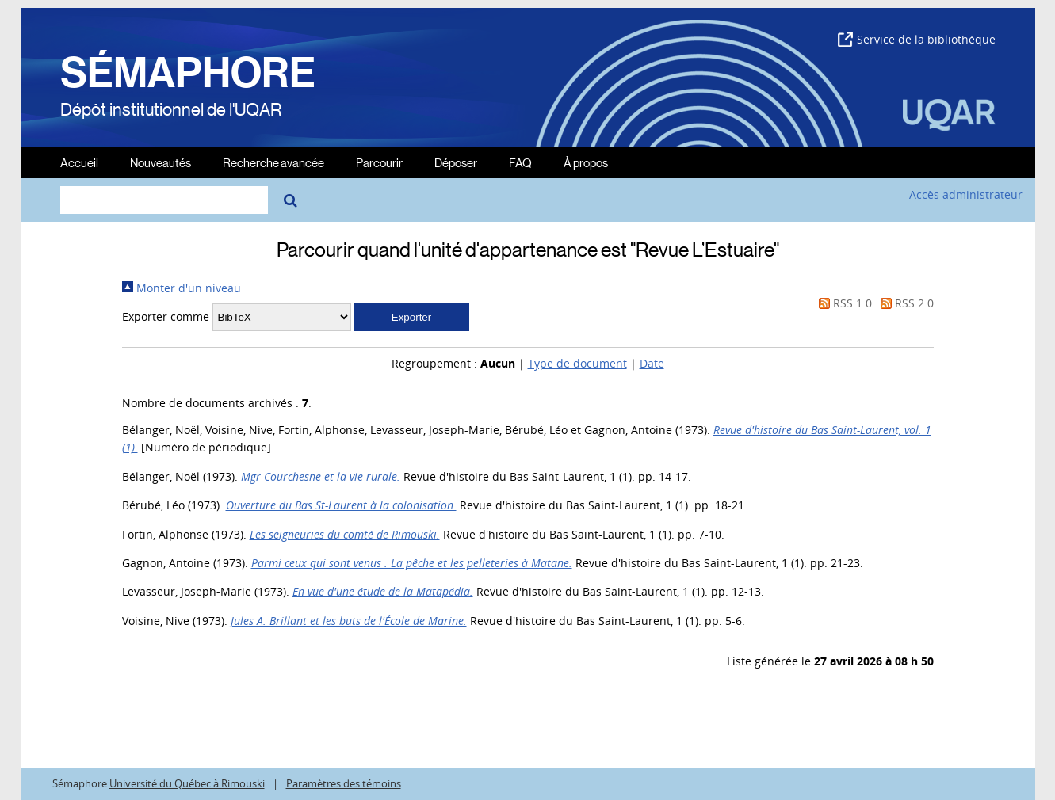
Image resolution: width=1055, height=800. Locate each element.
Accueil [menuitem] (79, 162)
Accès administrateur (966, 194)
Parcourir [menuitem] (379, 162)
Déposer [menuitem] (455, 162)
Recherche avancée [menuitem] (273, 162)
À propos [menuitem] (586, 162)
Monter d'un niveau (181, 287)
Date (652, 363)
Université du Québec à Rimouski (187, 783)
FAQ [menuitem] (520, 162)
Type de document (577, 363)
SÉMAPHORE (187, 73)
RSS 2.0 (904, 302)
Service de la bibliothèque (917, 39)
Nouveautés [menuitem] (160, 162)
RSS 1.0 (842, 302)
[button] (411, 317)
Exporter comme (165, 316)
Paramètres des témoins (343, 783)
